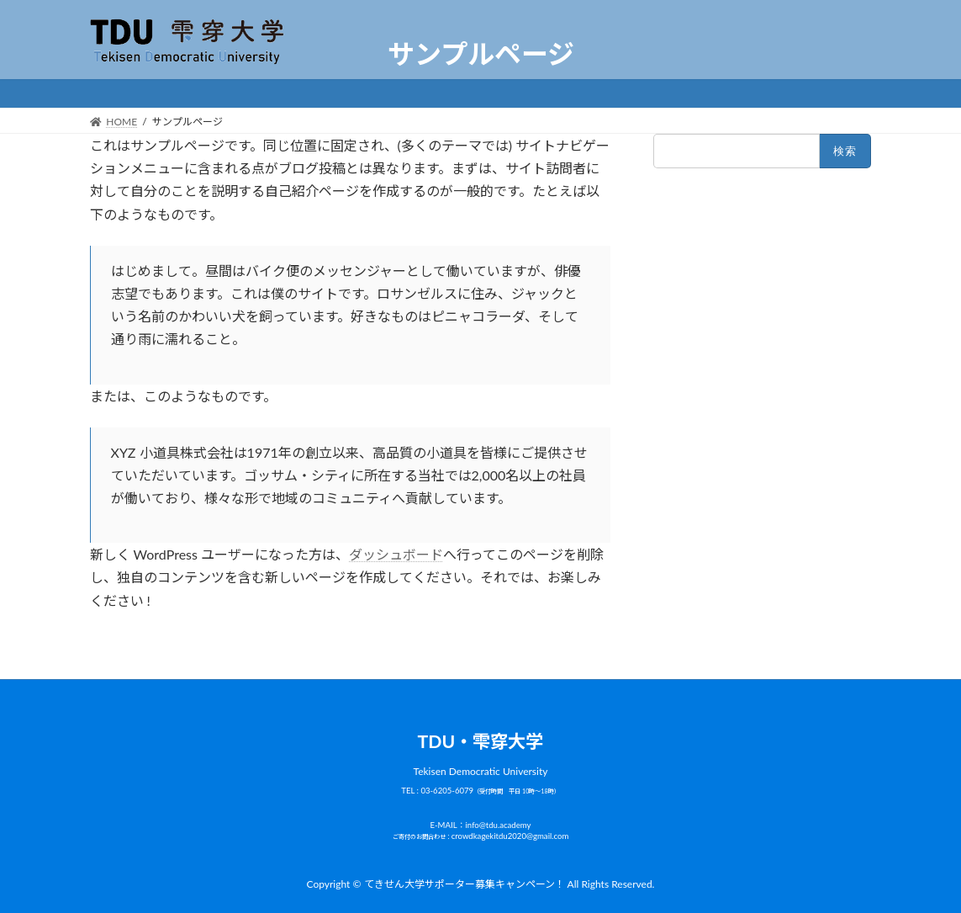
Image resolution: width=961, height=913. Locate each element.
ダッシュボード (396, 554)
